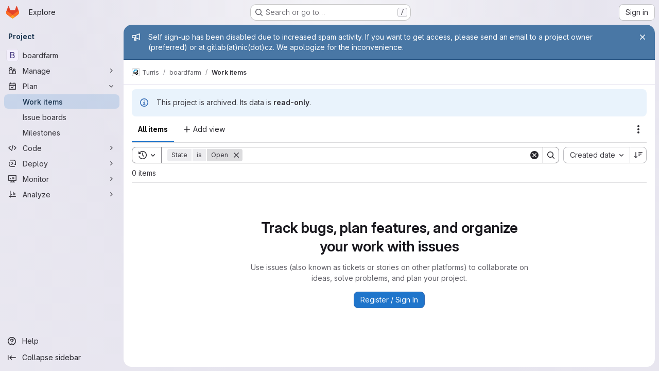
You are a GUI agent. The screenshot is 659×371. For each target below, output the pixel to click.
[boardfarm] (61, 55)
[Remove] (236, 155)
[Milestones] (61, 132)
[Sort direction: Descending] (638, 155)
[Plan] (61, 86)
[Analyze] (61, 194)
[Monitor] (61, 179)
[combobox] (596, 155)
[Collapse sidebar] (61, 357)
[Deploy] (61, 163)
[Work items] (61, 101)
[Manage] (61, 70)
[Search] (386, 155)
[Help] (61, 341)
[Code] (61, 148)
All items (153, 129)
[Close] (642, 37)
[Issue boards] (61, 117)
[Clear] (534, 155)
